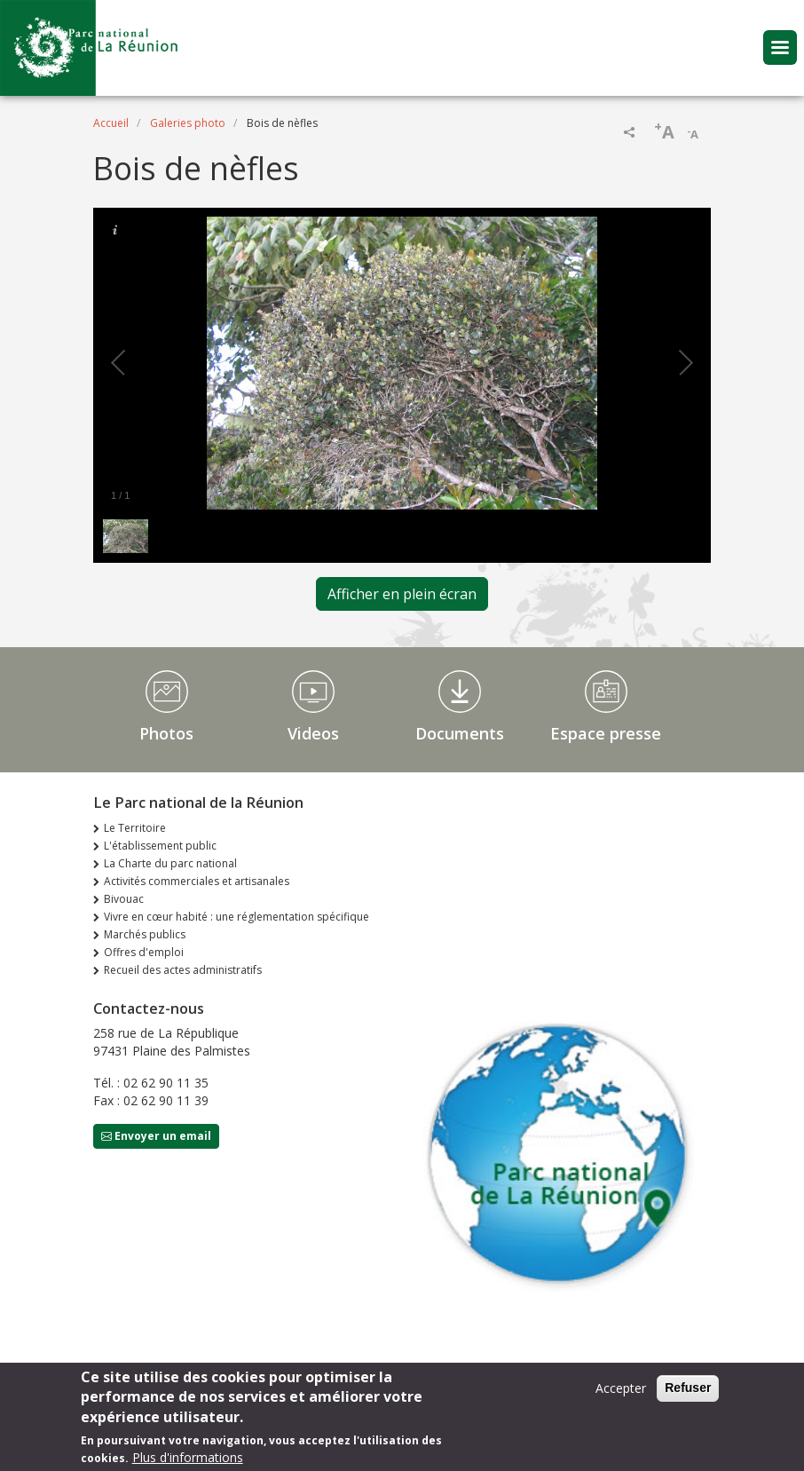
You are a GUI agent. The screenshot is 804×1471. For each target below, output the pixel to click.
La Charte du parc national (170, 863)
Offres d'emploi (144, 952)
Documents (459, 733)
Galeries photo (187, 122)
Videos (313, 733)
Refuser (688, 1390)
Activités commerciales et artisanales (196, 881)
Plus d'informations (187, 1459)
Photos (166, 733)
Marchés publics (144, 934)
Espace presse (605, 733)
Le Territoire (135, 827)
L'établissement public (160, 845)
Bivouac (124, 898)
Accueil (111, 122)
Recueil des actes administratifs (183, 969)
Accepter (620, 1390)
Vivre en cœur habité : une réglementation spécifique (236, 916)
